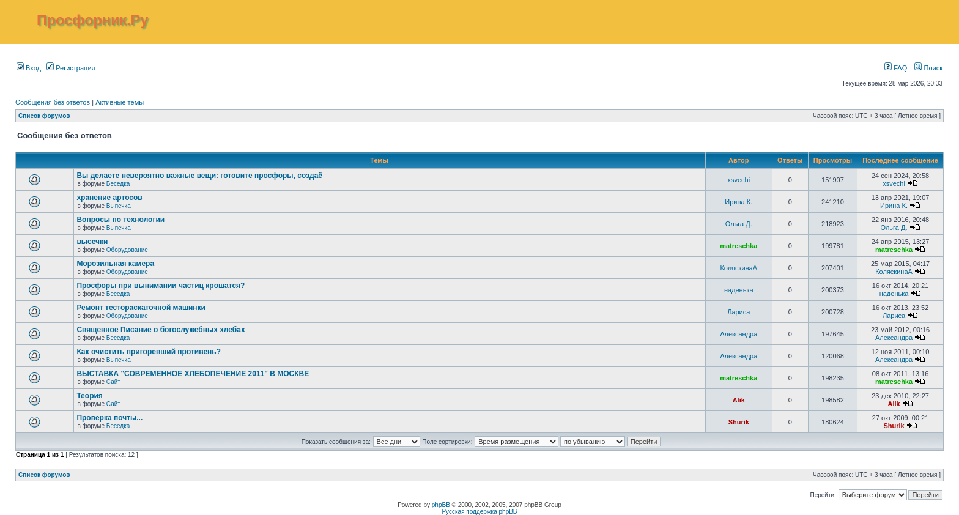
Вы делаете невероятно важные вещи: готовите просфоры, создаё (199, 175)
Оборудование (127, 249)
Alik (739, 400)
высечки (92, 241)
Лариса (738, 312)
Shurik (738, 422)
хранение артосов (109, 197)
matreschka (738, 246)
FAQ (895, 68)
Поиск (928, 68)
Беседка (118, 183)
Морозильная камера (115, 263)
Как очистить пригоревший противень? (148, 351)
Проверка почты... (109, 417)
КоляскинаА (738, 268)
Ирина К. (738, 202)
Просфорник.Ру (92, 20)
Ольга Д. (738, 224)
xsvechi (738, 179)
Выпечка (118, 205)
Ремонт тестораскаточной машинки (141, 307)
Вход (29, 68)
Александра (738, 334)
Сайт (113, 382)
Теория (89, 395)
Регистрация (70, 68)
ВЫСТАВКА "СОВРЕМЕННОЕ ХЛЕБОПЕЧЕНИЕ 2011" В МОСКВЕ (192, 373)
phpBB (441, 505)
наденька (739, 290)
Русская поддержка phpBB (479, 511)
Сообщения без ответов (52, 102)
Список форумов (44, 116)
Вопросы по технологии (120, 219)
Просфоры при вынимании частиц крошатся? (160, 285)
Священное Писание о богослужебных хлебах (160, 329)
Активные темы (119, 102)
